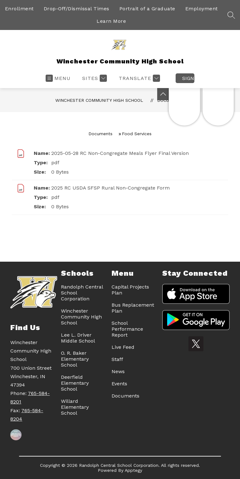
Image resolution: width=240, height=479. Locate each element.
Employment (201, 9)
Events (119, 384)
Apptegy (133, 470)
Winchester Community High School (99, 100)
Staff (117, 359)
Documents (100, 133)
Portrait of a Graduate (147, 9)
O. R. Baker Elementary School (75, 359)
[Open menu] (58, 78)
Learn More (111, 21)
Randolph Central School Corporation (82, 293)
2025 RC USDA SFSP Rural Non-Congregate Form (110, 188)
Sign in (188, 78)
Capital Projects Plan (130, 290)
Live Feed (123, 347)
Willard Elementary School (75, 407)
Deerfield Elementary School (75, 383)
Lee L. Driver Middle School (78, 338)
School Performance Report (127, 329)
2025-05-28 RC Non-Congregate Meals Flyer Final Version (120, 153)
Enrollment (19, 9)
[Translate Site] (138, 78)
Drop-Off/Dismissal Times (76, 9)
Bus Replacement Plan (133, 308)
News (118, 371)
